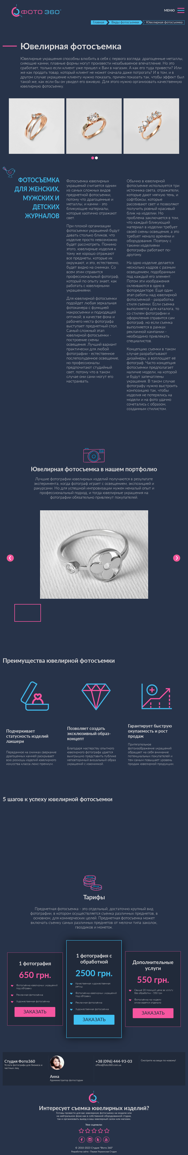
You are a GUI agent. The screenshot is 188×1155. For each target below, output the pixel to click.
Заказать (34, 1012)
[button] (92, 157)
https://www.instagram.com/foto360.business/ (90, 1138)
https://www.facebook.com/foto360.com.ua (82, 1138)
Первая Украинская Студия (103, 1152)
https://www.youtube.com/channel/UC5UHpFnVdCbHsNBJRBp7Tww (106, 1138)
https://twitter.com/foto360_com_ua (98, 1138)
